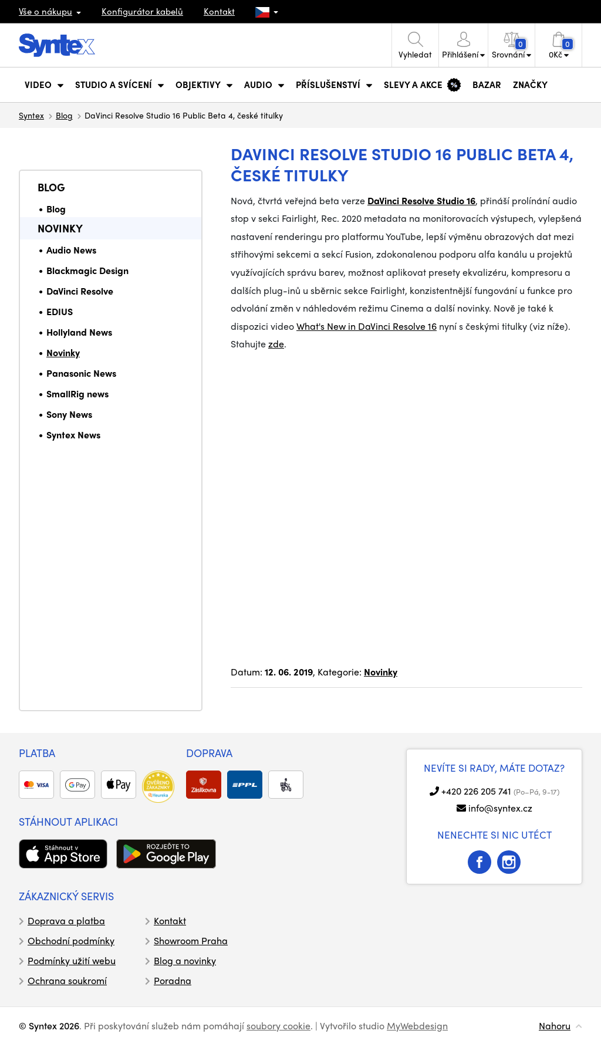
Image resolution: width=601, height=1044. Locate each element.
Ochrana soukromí (67, 980)
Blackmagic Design (87, 270)
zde (276, 343)
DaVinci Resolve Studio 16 (421, 200)
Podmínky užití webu (72, 960)
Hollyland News (79, 332)
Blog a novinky (185, 960)
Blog (64, 115)
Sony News (69, 414)
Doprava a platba (66, 920)
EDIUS (59, 311)
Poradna (172, 980)
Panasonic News (81, 373)
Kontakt (219, 11)
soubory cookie (278, 1025)
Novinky (60, 228)
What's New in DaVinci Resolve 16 (366, 326)
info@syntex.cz (500, 808)
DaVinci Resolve (79, 291)
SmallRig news (77, 393)
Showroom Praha (191, 940)
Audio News (71, 249)
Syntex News (73, 434)
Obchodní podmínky (71, 940)
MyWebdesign (417, 1025)
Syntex (31, 115)
